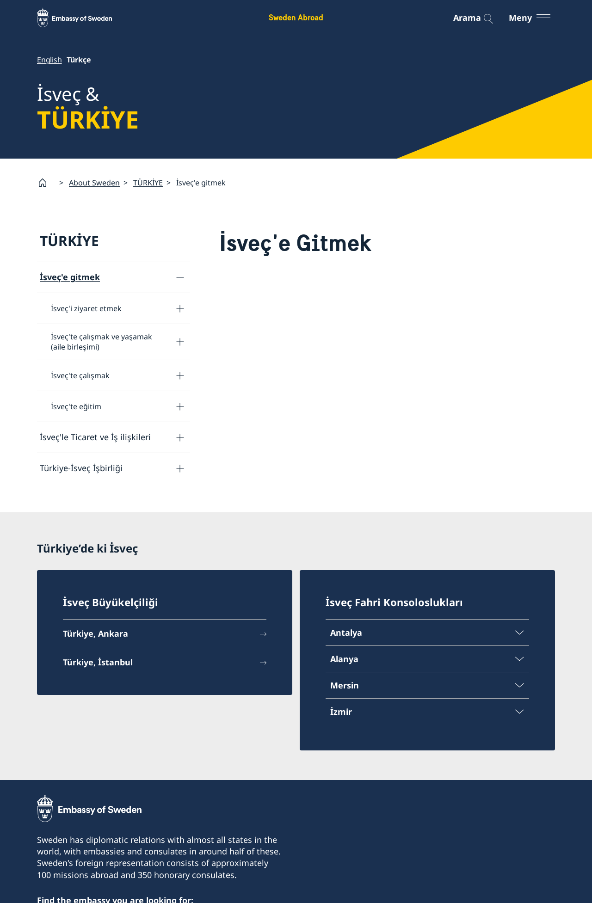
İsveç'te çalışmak (80, 375)
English (49, 60)
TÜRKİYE (148, 182)
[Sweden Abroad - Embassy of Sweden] (83, 17)
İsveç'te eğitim (76, 406)
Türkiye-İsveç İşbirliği (81, 467)
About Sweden (94, 182)
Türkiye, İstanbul (98, 663)
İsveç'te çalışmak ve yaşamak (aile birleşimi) (101, 342)
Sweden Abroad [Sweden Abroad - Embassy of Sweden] (296, 17)
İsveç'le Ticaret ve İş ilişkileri (95, 436)
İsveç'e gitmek (70, 277)
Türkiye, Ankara (95, 634)
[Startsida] (46, 182)
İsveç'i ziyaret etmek (86, 308)
